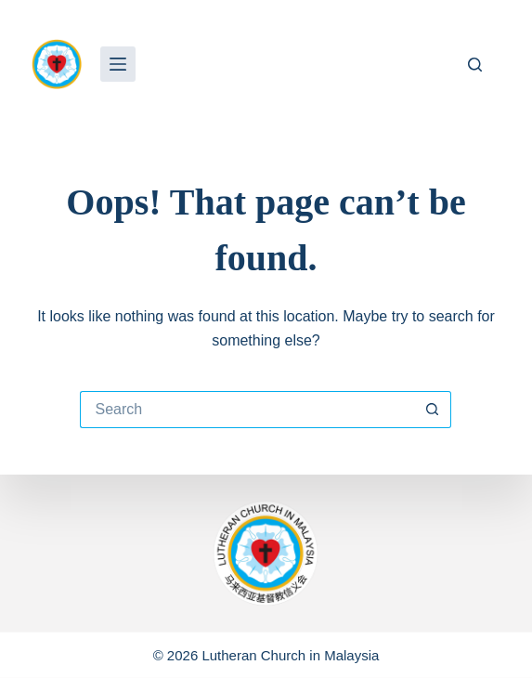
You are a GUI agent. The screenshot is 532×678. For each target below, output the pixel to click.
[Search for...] (247, 409)
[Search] (475, 65)
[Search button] (432, 409)
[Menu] (118, 64)
